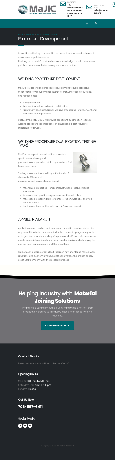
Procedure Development (48, 34)
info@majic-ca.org (101, 12)
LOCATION (71, 2)
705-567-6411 (31, 406)
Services (30, 34)
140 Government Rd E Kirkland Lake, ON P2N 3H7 (75, 10)
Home (20, 34)
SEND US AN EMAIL (99, 6)
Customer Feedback (57, 325)
